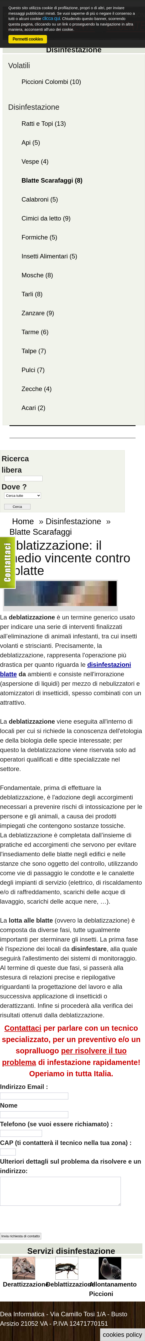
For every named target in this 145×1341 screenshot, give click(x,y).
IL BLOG (49, 439)
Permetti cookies (28, 39)
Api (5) (31, 142)
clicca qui (51, 18)
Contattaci (111, 444)
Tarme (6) (35, 332)
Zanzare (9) (38, 313)
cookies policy (122, 1334)
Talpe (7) (34, 350)
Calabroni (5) (40, 199)
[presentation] (40, 1217)
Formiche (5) (39, 237)
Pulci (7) (33, 369)
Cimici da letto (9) (46, 218)
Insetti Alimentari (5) (49, 256)
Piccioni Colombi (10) (51, 81)
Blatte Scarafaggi (40, 532)
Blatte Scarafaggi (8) (52, 180)
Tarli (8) (32, 294)
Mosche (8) (37, 275)
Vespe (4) (35, 161)
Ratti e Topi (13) (44, 123)
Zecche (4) (37, 388)
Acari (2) (33, 407)
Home (23, 521)
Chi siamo (77, 439)
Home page (23, 439)
